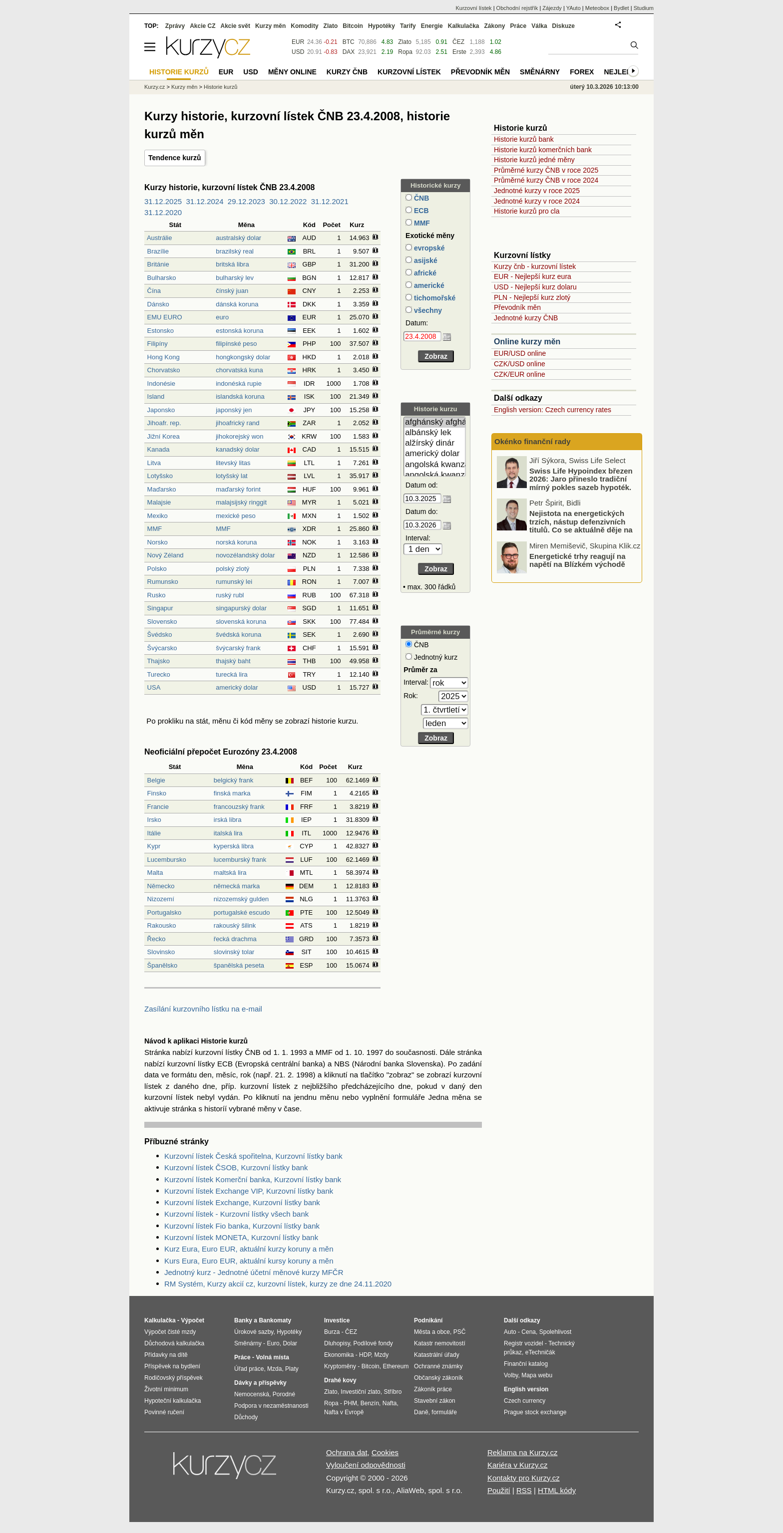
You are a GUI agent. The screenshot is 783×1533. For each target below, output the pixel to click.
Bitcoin (353, 25)
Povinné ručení (164, 1412)
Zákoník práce (433, 1389)
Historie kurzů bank (524, 139)
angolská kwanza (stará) (434, 475)
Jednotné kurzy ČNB (526, 318)
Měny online (292, 72)
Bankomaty (275, 1320)
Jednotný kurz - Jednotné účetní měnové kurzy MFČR (254, 1272)
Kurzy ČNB (347, 72)
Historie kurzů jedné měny (534, 160)
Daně (421, 1412)
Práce (518, 25)
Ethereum (395, 1366)
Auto (510, 1331)
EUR (298, 41)
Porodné (284, 1394)
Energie (432, 25)
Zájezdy (552, 8)
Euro (273, 1343)
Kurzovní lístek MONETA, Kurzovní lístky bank (241, 1237)
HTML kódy (557, 1490)
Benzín (370, 1403)
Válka (539, 25)
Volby (511, 1375)
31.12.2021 (330, 201)
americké (428, 285)
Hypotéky (381, 25)
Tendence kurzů (174, 158)
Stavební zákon (434, 1400)
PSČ (459, 1331)
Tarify (408, 25)
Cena (528, 1331)
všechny (427, 310)
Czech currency (524, 1400)
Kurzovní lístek (473, 8)
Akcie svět (235, 25)
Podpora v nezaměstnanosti (271, 1405)
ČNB (420, 198)
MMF (421, 223)
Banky (243, 1320)
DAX (349, 51)
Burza (332, 1331)
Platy (292, 1368)
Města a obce (432, 1331)
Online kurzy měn (527, 341)
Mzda (274, 1368)
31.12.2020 (163, 212)
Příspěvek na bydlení (172, 1366)
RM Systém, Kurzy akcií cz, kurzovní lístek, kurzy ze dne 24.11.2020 (278, 1283)
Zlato (404, 41)
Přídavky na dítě (166, 1354)
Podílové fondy (372, 1343)
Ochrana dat (347, 1452)
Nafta (390, 1403)
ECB (420, 211)
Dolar (290, 1343)
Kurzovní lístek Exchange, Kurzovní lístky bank (242, 1202)
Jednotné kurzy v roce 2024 (537, 201)
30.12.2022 (288, 201)
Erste (459, 51)
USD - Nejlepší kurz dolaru (535, 287)
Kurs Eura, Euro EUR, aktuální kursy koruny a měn (248, 1261)
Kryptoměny (340, 1366)
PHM (350, 1403)
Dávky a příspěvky (260, 1382)
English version (526, 1389)
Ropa (405, 51)
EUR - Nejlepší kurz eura (532, 276)
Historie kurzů (220, 87)
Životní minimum (166, 1389)
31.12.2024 (204, 201)
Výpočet (192, 1320)
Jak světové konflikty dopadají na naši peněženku (583, 473)
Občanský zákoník (438, 1377)
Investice (337, 1320)
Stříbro (392, 1391)
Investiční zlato (360, 1391)
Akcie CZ (202, 25)
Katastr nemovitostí (439, 1343)
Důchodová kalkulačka (174, 1343)
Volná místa (272, 1357)
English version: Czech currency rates (552, 410)
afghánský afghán (434, 422)
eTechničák (540, 1352)
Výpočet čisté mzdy (170, 1331)
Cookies (385, 1452)
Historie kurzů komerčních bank (543, 150)
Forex (582, 72)
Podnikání (428, 1320)
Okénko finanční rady (532, 441)
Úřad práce (249, 1368)
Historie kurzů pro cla (527, 211)
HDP (365, 1354)
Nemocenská (251, 1394)
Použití (498, 1490)
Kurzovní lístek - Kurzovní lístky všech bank (236, 1214)
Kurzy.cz (154, 87)
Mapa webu (536, 1375)
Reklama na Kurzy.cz (522, 1452)
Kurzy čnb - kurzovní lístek (535, 266)
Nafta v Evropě (344, 1412)
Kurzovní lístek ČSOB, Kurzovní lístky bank (236, 1167)
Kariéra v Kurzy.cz (517, 1465)
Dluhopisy (337, 1343)
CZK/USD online (519, 364)
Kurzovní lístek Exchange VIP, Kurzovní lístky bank (248, 1191)
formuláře (444, 1412)
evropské (428, 248)
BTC (349, 41)
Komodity (304, 25)
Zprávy (175, 25)
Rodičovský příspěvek (173, 1377)
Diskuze (563, 25)
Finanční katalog (526, 1363)
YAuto (573, 8)
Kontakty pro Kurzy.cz (523, 1478)
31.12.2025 (163, 201)
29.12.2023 (246, 201)
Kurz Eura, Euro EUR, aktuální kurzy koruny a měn (248, 1249)
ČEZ (458, 41)
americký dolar (434, 454)
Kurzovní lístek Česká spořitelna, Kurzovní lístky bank (253, 1156)
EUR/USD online (520, 353)
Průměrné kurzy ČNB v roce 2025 (546, 170)
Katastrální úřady (436, 1354)
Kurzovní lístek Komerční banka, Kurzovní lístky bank (252, 1179)
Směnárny (540, 72)
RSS (524, 1490)
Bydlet (621, 8)
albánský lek (434, 433)
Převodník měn (517, 307)
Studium (644, 8)
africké (424, 273)
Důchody (246, 1417)
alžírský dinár (434, 443)
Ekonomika (339, 1354)
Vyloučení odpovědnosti (365, 1465)
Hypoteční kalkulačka (172, 1400)
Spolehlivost (555, 1331)
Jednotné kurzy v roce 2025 (537, 191)
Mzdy (382, 1354)
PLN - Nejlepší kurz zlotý (532, 297)
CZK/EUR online (519, 374)
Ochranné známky (438, 1366)
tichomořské (433, 298)
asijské (424, 260)
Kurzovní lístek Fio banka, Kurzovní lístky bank (242, 1226)
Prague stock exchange (535, 1412)
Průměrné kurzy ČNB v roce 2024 (546, 180)
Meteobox (597, 8)
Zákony (494, 25)
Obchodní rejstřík (517, 8)
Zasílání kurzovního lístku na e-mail (203, 1009)
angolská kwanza (434, 465)
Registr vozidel (523, 1343)
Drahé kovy (340, 1380)
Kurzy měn (270, 25)
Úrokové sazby (253, 1331)
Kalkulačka (463, 25)
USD (298, 51)
